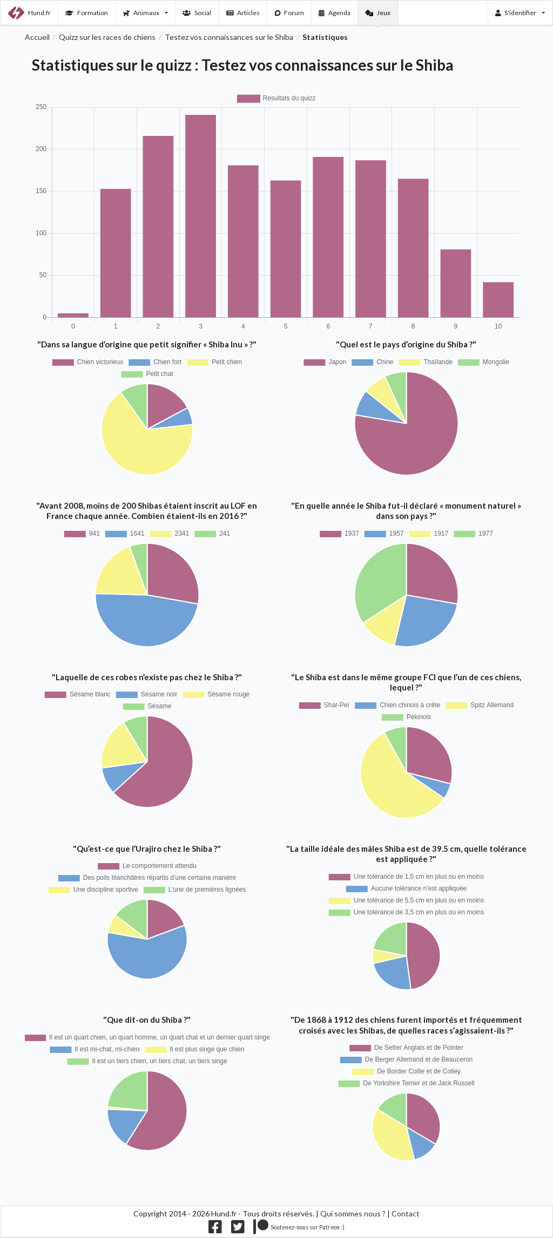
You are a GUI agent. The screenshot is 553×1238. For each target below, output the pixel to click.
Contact (406, 1213)
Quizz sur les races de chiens (107, 37)
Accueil (37, 37)
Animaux (145, 13)
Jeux (377, 13)
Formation (86, 13)
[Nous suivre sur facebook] (215, 1229)
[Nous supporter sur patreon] (299, 1229)
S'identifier (520, 13)
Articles (243, 13)
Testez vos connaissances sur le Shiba (229, 37)
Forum (290, 13)
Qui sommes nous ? (353, 1213)
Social (197, 13)
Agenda (334, 13)
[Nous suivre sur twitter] (238, 1229)
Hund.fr (29, 13)
